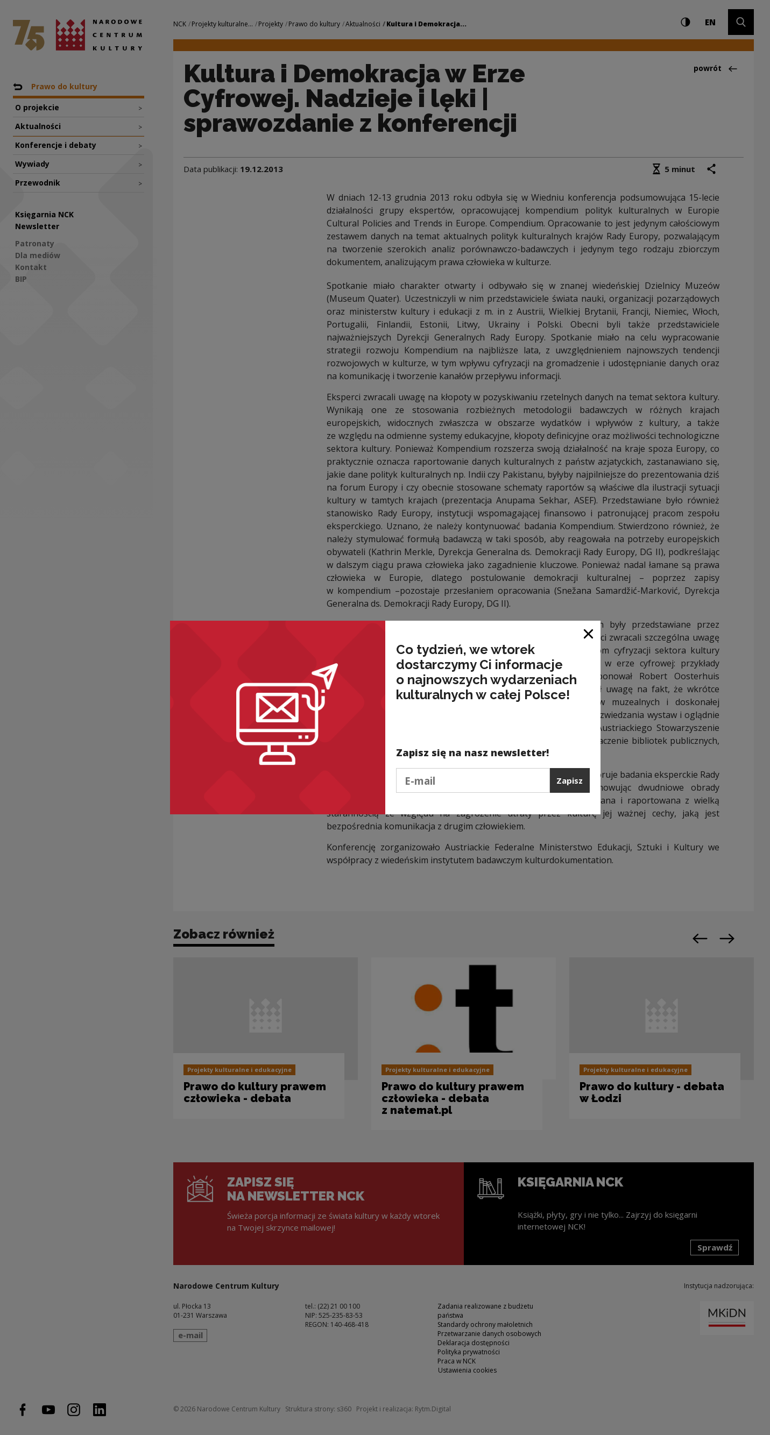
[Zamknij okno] (589, 633)
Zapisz (569, 780)
